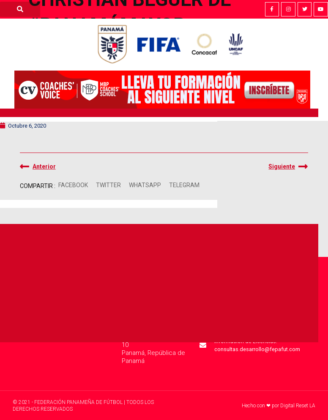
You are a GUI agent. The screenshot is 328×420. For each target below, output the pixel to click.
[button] (73, 185)
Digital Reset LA (297, 406)
